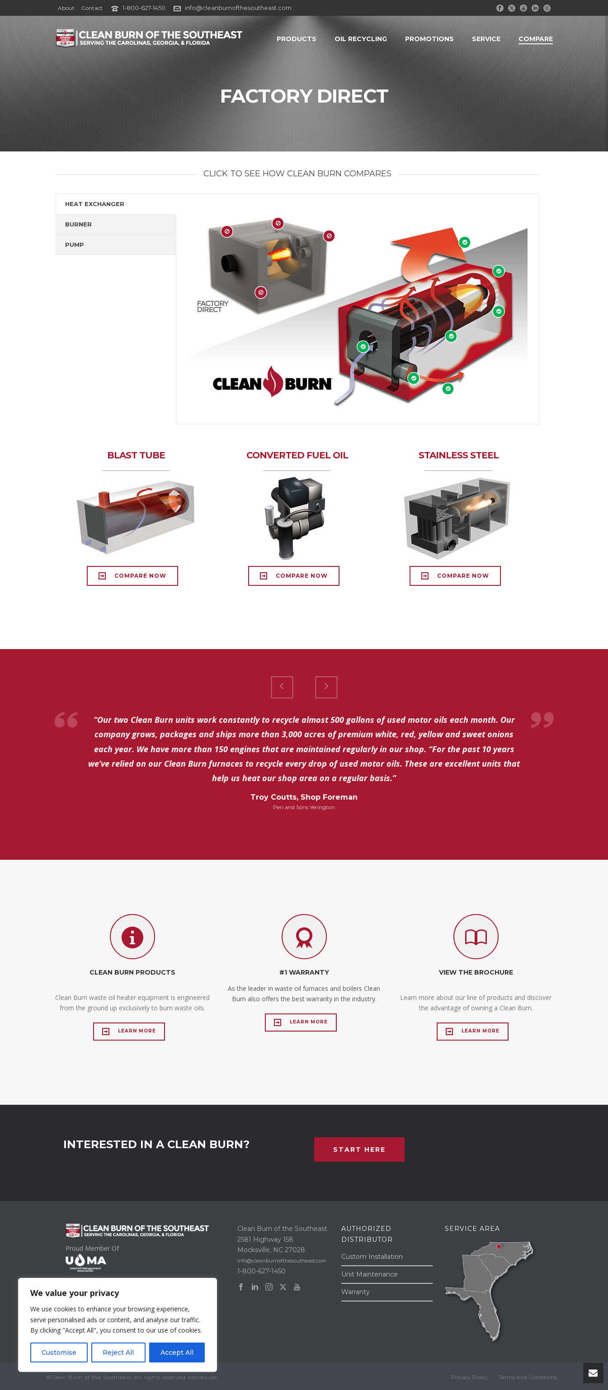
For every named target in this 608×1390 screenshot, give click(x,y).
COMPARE (535, 39)
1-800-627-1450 (144, 7)
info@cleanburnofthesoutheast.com (238, 7)
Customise (59, 1352)
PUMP (74, 244)
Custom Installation (372, 1257)
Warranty (355, 1292)
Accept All (176, 1352)
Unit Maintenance (369, 1274)
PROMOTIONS (429, 39)
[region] (117, 1325)
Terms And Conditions (527, 1377)
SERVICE (486, 39)
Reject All (118, 1352)
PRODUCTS (296, 39)
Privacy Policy (469, 1377)
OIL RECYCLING (361, 39)
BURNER (78, 224)
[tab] (116, 203)
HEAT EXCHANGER (94, 203)
